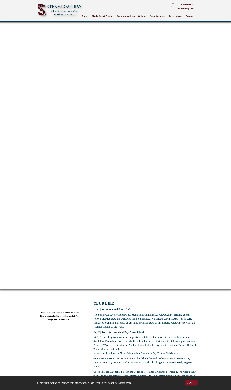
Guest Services (157, 16)
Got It (191, 382)
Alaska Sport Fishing (102, 16)
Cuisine (142, 16)
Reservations (175, 16)
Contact (189, 16)
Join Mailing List (186, 8)
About (85, 16)
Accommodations (125, 16)
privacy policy (109, 382)
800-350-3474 (187, 4)
